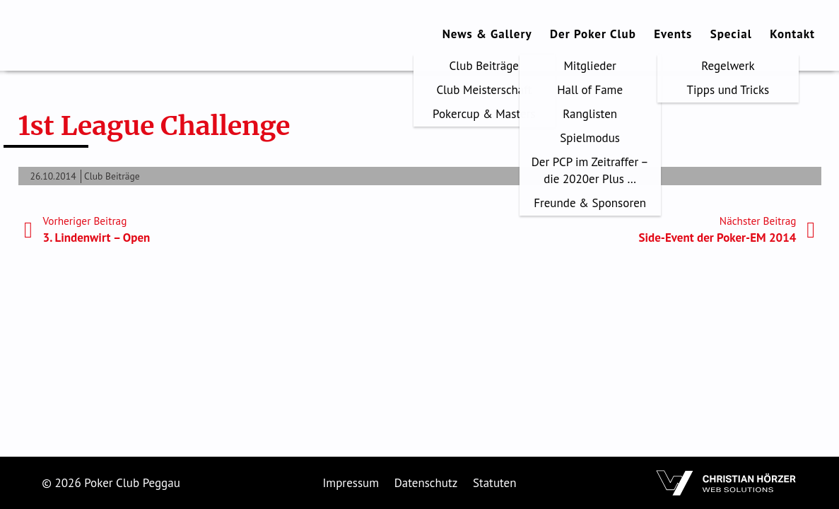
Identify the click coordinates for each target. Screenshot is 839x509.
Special (731, 34)
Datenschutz (426, 483)
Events (673, 34)
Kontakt (792, 34)
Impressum (350, 483)
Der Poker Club (593, 34)
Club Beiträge (112, 176)
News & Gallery (487, 34)
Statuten (495, 483)
